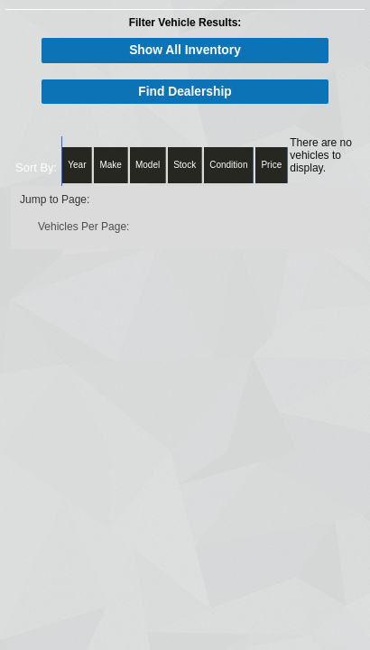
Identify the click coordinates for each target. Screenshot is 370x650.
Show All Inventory (185, 50)
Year (77, 165)
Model (147, 165)
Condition (228, 165)
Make (110, 165)
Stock (184, 165)
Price (271, 165)
